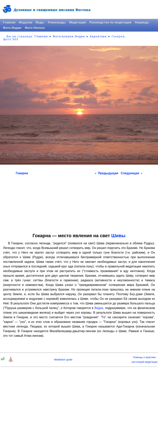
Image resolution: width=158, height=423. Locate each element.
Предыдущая (106, 173)
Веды (40, 22)
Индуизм (25, 22)
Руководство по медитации (110, 22)
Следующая (131, 173)
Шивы (118, 235)
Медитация (77, 22)
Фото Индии (12, 27)
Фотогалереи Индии (69, 36)
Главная (9, 22)
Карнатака (98, 36)
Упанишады (57, 22)
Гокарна (22, 173)
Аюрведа (142, 22)
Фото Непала (35, 27)
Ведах (98, 308)
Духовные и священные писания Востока (52, 10)
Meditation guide (63, 359)
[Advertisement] (79, 203)
